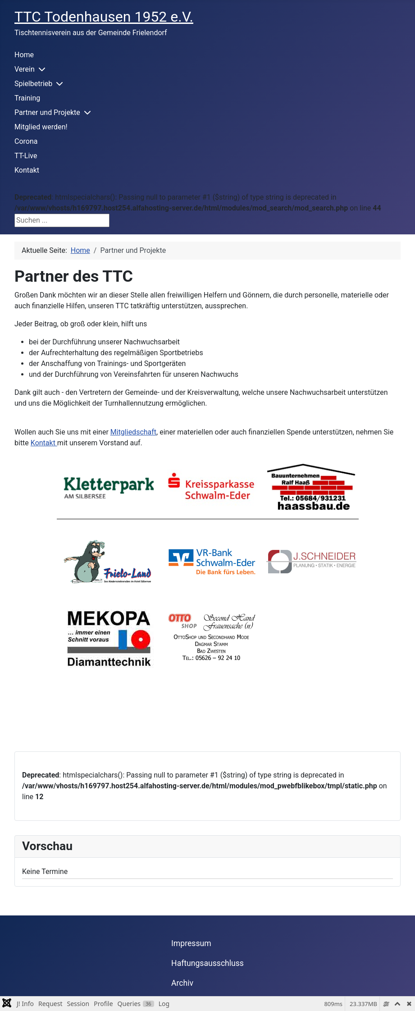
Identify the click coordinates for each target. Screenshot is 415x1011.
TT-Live (25, 155)
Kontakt (26, 170)
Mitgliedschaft (133, 432)
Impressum (191, 943)
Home (24, 54)
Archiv (182, 983)
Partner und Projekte (47, 112)
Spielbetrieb (33, 83)
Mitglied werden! (41, 127)
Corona (25, 141)
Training (27, 98)
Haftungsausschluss (207, 963)
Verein (24, 69)
